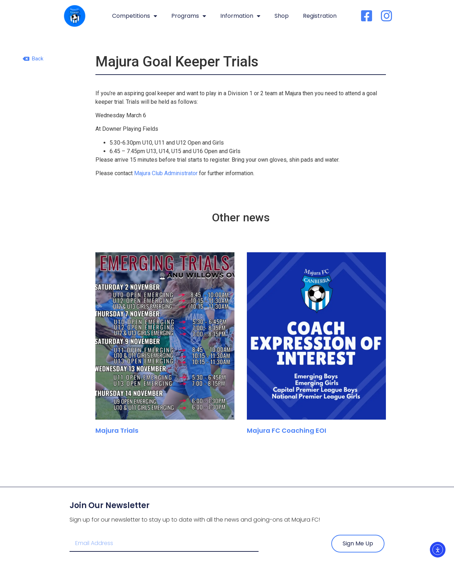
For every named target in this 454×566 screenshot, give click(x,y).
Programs (188, 16)
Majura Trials (116, 430)
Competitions (134, 16)
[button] (33, 58)
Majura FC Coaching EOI (287, 430)
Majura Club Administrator (166, 173)
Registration (320, 16)
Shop (282, 16)
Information (240, 16)
